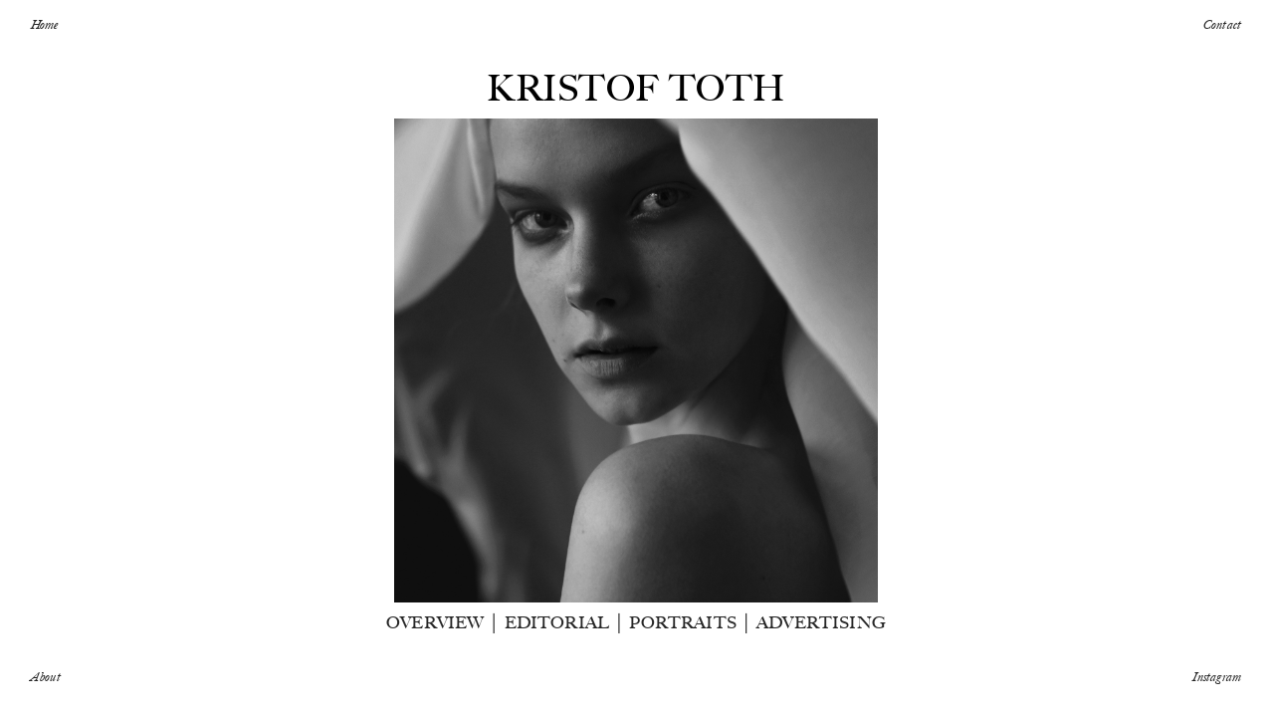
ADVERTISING (821, 622)
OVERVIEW (435, 622)
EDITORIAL (557, 622)
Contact (1222, 24)
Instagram (1216, 676)
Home (45, 24)
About (46, 676)
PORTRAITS (683, 622)
